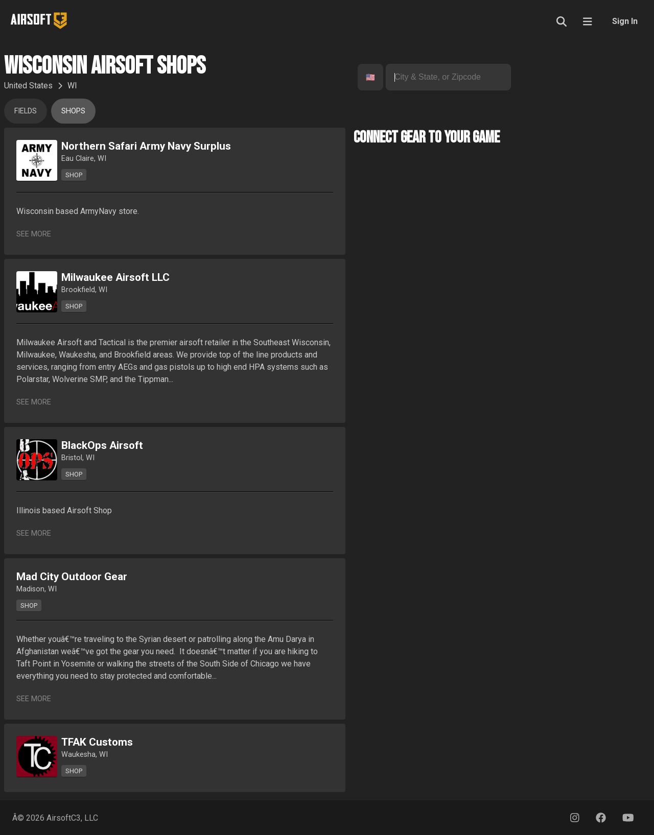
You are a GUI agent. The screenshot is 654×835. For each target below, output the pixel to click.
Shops (73, 111)
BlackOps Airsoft (102, 445)
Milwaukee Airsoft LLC (115, 277)
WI (72, 85)
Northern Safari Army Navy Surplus (146, 146)
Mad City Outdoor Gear (71, 576)
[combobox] (367, 77)
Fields (25, 111)
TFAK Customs (97, 742)
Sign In (625, 21)
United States (28, 85)
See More (33, 234)
